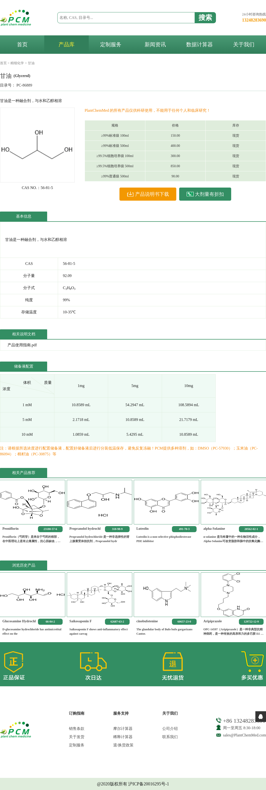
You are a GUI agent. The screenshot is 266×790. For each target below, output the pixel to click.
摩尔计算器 (123, 729)
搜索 (205, 17)
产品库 (66, 44)
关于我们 (243, 44)
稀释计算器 (123, 737)
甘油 (31, 63)
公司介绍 (170, 729)
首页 (22, 44)
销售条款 (76, 729)
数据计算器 (199, 44)
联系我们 (170, 737)
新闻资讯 (155, 44)
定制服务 (110, 44)
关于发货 (76, 737)
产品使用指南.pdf (22, 345)
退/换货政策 (123, 745)
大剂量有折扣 (205, 194)
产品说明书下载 (148, 194)
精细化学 (17, 63)
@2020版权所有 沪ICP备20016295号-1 (133, 784)
